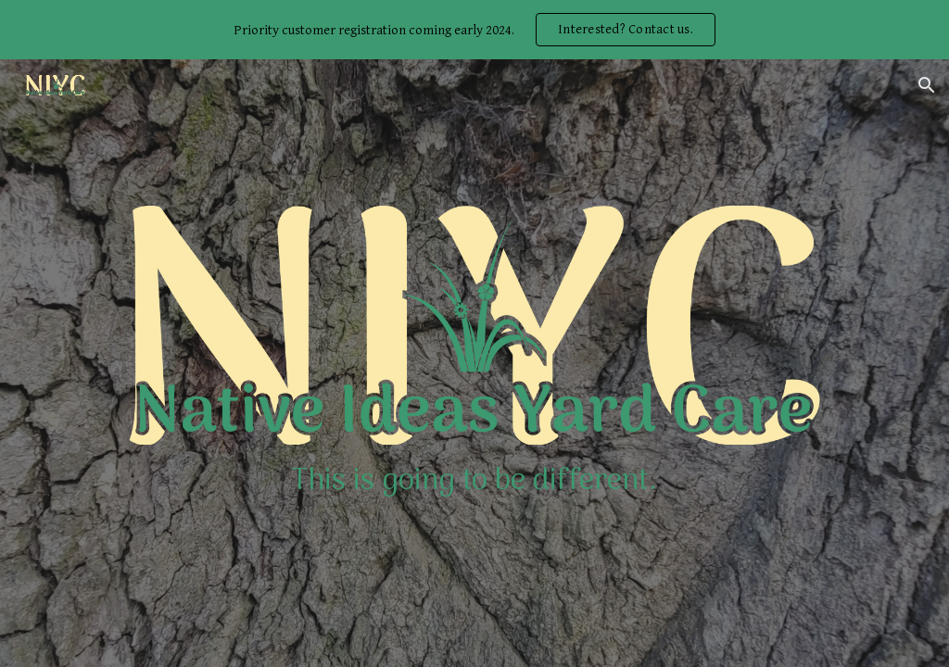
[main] (474, 482)
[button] (927, 85)
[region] (474, 29)
